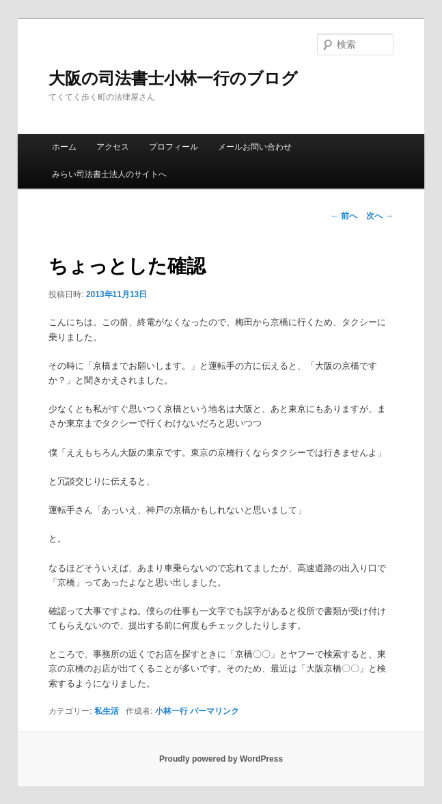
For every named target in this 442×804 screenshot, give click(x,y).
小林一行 (171, 711)
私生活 (106, 711)
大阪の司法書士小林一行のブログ (173, 78)
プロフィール (173, 147)
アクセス (112, 147)
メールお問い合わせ (255, 147)
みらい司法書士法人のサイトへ (109, 174)
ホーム (64, 147)
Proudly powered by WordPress (221, 759)
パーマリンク (214, 711)
